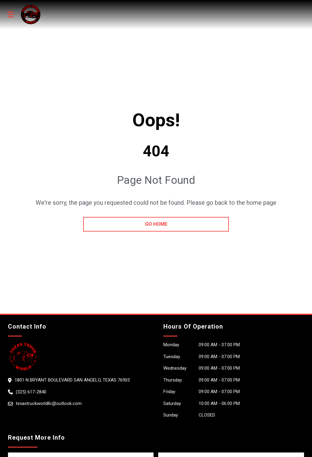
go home (156, 224)
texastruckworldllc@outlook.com (49, 403)
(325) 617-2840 (31, 392)
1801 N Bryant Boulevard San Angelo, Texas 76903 (72, 380)
